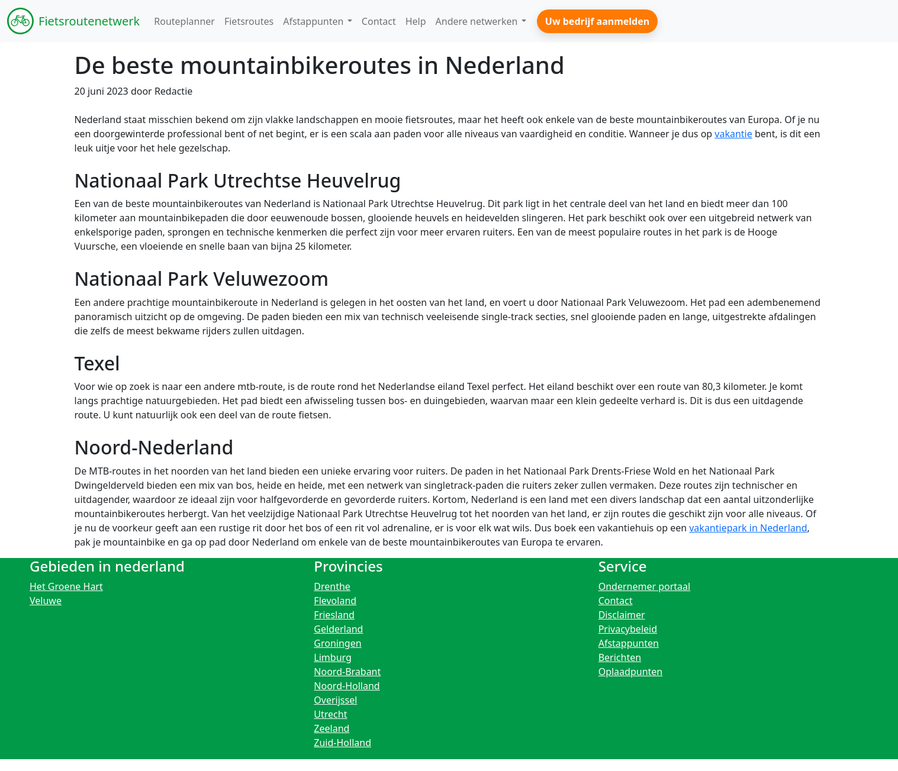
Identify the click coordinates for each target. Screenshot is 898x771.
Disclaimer (621, 614)
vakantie (733, 133)
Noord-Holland (346, 685)
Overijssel (335, 700)
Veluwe (46, 600)
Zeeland (331, 728)
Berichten (619, 657)
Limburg (333, 657)
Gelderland (338, 628)
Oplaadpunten (630, 671)
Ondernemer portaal (644, 586)
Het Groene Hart (66, 586)
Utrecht (330, 714)
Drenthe (332, 586)
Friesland (334, 614)
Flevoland (335, 600)
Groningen (337, 643)
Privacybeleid (627, 628)
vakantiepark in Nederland (748, 527)
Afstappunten (628, 643)
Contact (615, 600)
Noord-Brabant (347, 671)
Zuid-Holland (342, 742)
